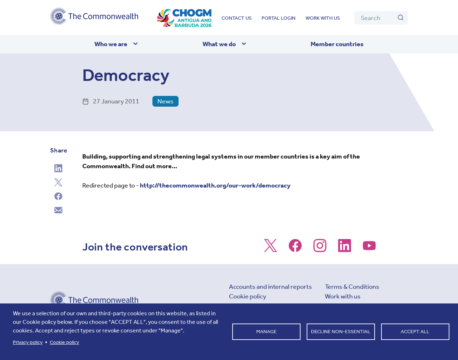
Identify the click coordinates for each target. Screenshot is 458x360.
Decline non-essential (340, 332)
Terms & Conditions (352, 287)
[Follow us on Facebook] (295, 249)
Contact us (236, 18)
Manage (266, 332)
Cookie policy (247, 296)
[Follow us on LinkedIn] (344, 249)
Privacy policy (28, 342)
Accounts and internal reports (270, 287)
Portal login (279, 18)
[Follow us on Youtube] (369, 249)
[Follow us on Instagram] (319, 249)
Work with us (323, 18)
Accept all (415, 332)
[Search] (381, 18)
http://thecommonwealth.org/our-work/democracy (215, 185)
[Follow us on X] (270, 249)
